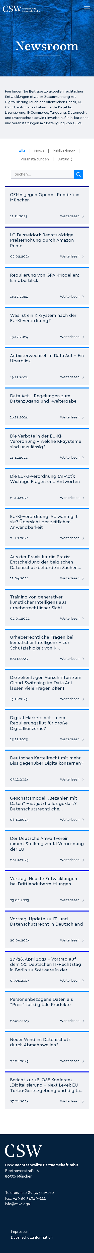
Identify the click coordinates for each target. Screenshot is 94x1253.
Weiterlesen (69, 216)
